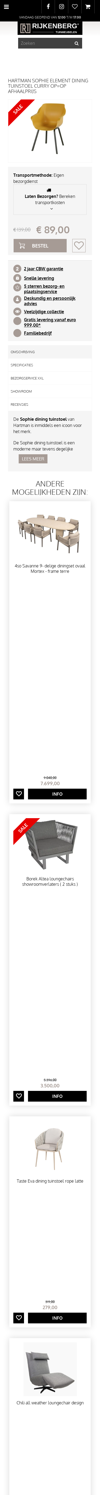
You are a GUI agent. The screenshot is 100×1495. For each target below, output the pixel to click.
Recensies (19, 404)
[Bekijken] (88, 6)
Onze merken (50, 1218)
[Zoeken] (50, 43)
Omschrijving (23, 352)
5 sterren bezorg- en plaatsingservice (44, 288)
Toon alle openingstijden (28, 1414)
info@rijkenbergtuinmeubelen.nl (40, 1307)
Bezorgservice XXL (27, 378)
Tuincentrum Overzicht (50, 1485)
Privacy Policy (50, 1481)
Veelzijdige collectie (44, 311)
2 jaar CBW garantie (43, 268)
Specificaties (22, 365)
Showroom (21, 391)
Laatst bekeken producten (50, 1078)
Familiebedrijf (38, 333)
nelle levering (40, 278)
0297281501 (21, 1301)
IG (61, 6)
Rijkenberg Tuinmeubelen (31, 1282)
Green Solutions (50, 1477)
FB (48, 6)
